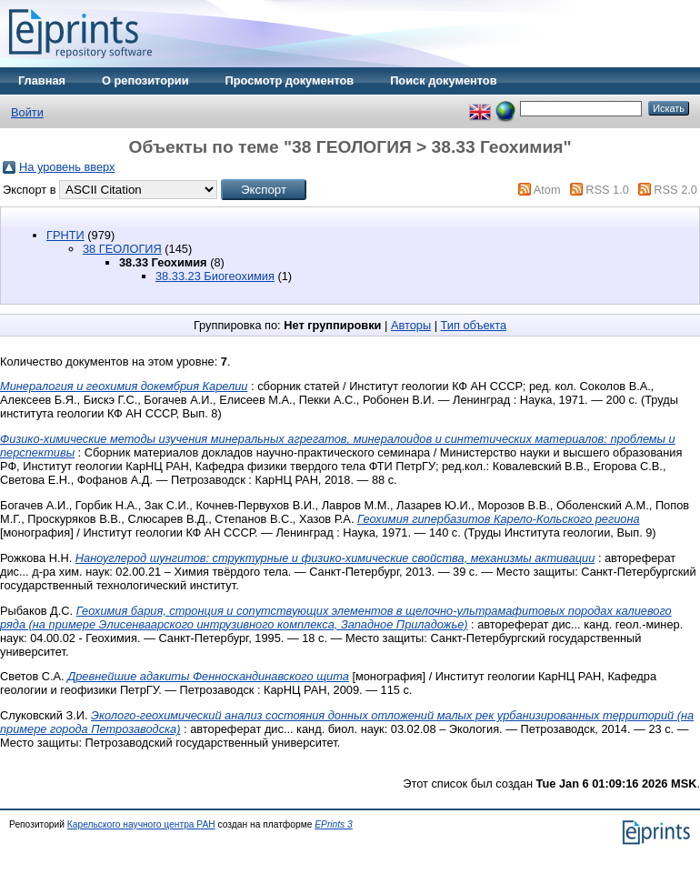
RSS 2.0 (675, 189)
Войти (27, 112)
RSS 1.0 (607, 189)
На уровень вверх (67, 167)
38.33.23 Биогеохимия (215, 276)
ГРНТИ (65, 235)
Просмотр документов (290, 80)
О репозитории (145, 80)
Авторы (411, 325)
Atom (547, 189)
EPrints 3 (334, 824)
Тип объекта (474, 325)
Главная (41, 80)
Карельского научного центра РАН (141, 824)
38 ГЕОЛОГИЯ (122, 249)
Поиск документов (443, 80)
